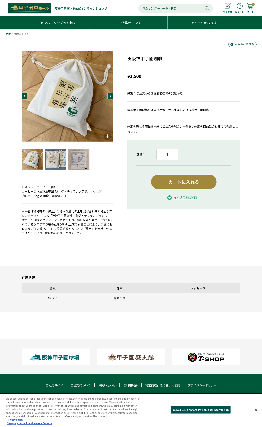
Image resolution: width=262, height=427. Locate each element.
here (10, 402)
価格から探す (21, 33)
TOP (8, 33)
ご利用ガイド (54, 385)
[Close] (256, 410)
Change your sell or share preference (29, 423)
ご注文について (80, 385)
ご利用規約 (130, 385)
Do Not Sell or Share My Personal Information (200, 410)
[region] (131, 410)
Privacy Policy (15, 420)
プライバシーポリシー (202, 385)
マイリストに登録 (185, 197)
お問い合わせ (107, 385)
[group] (67, 96)
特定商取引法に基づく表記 (162, 385)
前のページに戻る (244, 44)
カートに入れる (183, 182)
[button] (24, 96)
